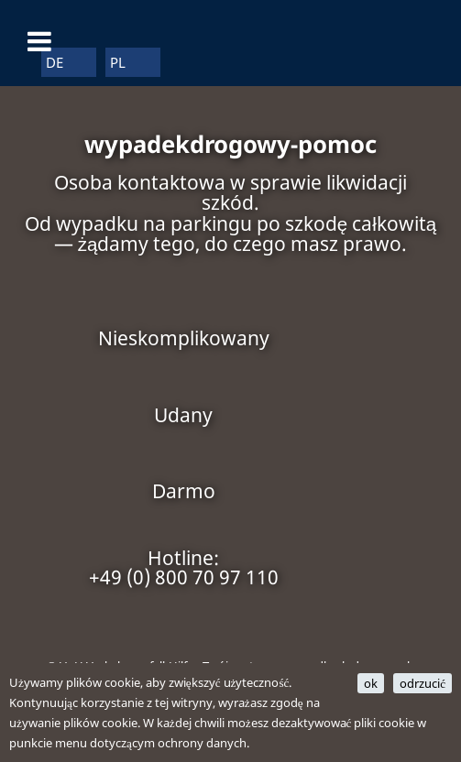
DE (54, 62)
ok (371, 683)
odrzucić (422, 683)
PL (118, 62)
